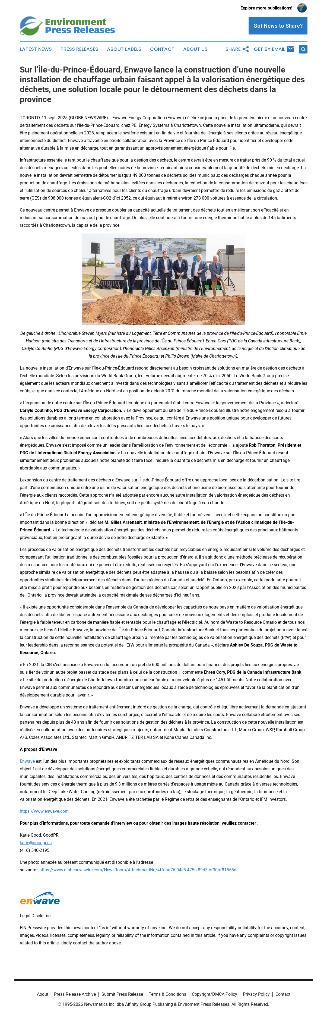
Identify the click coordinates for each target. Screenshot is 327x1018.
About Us (195, 49)
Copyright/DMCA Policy (214, 994)
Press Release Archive (75, 994)
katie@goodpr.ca (36, 842)
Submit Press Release (122, 994)
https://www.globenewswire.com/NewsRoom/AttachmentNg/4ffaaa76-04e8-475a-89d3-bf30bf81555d (137, 869)
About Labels (124, 49)
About (42, 994)
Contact (162, 49)
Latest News (36, 49)
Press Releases (79, 49)
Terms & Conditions (167, 994)
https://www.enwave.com (44, 811)
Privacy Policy (256, 994)
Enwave (27, 761)
